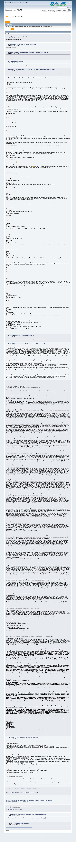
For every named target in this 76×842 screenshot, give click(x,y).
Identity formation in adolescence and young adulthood (25, 381)
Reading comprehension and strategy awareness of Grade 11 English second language (31, 343)
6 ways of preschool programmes (39, 814)
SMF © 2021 (38, 835)
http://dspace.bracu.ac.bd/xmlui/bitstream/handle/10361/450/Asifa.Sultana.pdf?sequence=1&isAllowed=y (25, 339)
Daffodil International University (16, 3)
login (15, 7)
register (18, 7)
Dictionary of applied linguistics (17, 61)
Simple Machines (42, 835)
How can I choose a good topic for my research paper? (27, 737)
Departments (10, 381)
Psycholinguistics (11, 69)
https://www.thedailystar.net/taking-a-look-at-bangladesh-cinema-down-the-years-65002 (22, 792)
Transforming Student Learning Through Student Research (21, 814)
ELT (9, 61)
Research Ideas (12, 737)
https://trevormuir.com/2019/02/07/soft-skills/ (14, 809)
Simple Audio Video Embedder (38, 836)
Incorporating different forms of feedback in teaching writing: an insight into (33, 52)
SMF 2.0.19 (33, 835)
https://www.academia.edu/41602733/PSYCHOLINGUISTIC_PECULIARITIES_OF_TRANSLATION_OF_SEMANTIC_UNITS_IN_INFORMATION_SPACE (34, 73)
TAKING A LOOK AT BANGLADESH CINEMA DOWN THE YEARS (27, 788)
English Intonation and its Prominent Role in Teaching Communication (33, 77)
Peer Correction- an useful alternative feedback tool (24, 335)
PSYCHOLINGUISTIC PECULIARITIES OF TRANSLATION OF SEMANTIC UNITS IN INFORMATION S (35, 69)
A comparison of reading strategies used (22, 36)
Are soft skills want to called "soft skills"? (23, 806)
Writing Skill (10, 335)
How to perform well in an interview (22, 823)
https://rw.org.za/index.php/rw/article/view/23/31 (14, 347)
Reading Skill (11, 36)
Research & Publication (13, 52)
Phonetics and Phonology (13, 77)
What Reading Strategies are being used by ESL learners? (25, 44)
